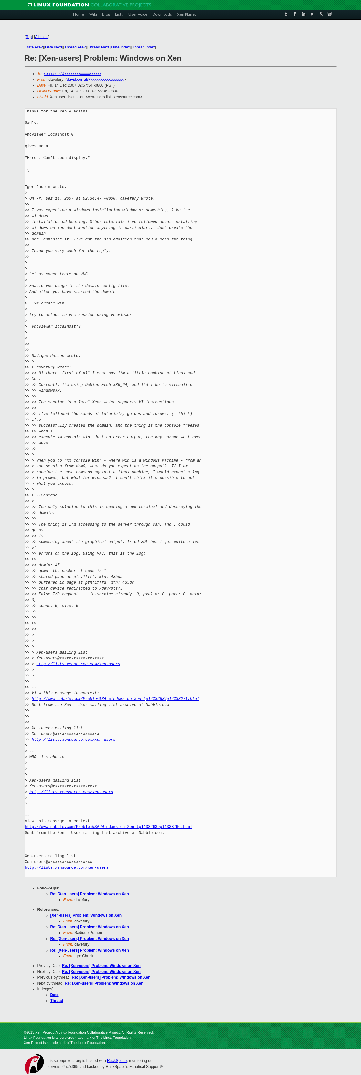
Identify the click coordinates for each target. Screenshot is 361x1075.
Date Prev (34, 47)
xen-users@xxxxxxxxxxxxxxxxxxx (72, 73)
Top (29, 37)
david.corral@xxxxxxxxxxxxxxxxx (95, 79)
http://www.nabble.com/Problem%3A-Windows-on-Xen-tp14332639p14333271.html (115, 699)
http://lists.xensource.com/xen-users (78, 664)
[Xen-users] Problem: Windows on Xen (86, 915)
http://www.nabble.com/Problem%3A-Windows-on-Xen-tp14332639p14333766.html (108, 827)
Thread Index (143, 47)
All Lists (41, 37)
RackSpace (117, 1061)
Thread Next (98, 47)
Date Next (53, 47)
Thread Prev (75, 47)
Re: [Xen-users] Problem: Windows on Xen (89, 894)
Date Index (120, 47)
